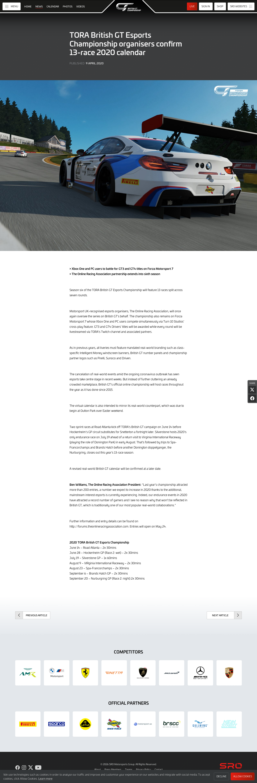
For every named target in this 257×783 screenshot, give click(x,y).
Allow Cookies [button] (242, 776)
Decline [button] (221, 776)
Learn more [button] (45, 778)
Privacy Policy (143, 769)
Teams (128, 769)
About (97, 769)
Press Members (112, 769)
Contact (159, 769)
